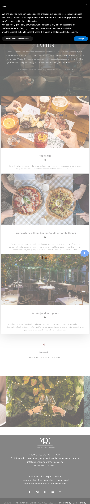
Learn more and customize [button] (17, 39)
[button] (87, 4)
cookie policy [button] (31, 21)
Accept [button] (81, 39)
